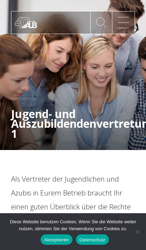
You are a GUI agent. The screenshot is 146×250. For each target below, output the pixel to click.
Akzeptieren (56, 239)
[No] (137, 231)
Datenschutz (92, 239)
